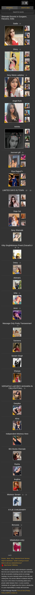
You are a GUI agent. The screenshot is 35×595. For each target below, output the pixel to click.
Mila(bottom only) (17, 540)
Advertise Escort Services (22, 558)
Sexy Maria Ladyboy (17, 75)
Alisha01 (17, 278)
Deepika (17, 403)
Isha (17, 293)
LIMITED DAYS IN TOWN (17, 191)
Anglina (17, 479)
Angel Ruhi (17, 101)
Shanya (17, 371)
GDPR (8, 593)
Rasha (17, 464)
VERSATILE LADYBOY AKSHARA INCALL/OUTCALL (17, 387)
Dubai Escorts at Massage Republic (8, 3)
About (8, 558)
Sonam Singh (17, 356)
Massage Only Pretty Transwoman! (17, 324)
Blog (12, 558)
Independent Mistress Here (17, 434)
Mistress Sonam (17, 494)
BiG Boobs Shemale (17, 449)
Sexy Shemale (17, 230)
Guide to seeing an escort (21, 560)
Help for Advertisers (7, 560)
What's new (25, 8)
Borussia (17, 525)
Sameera (17, 341)
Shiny (17, 49)
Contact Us (14, 593)
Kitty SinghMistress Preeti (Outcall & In (17, 246)
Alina (17, 419)
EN (24, 3)
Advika (17, 127)
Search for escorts (18, 12)
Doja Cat (17, 211)
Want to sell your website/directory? (11, 563)
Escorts (9, 8)
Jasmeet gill (17, 152)
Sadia (17, 23)
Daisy (17, 263)
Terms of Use (21, 590)
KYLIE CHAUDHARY (17, 510)
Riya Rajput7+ (17, 171)
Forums (3, 558)
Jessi (17, 308)
